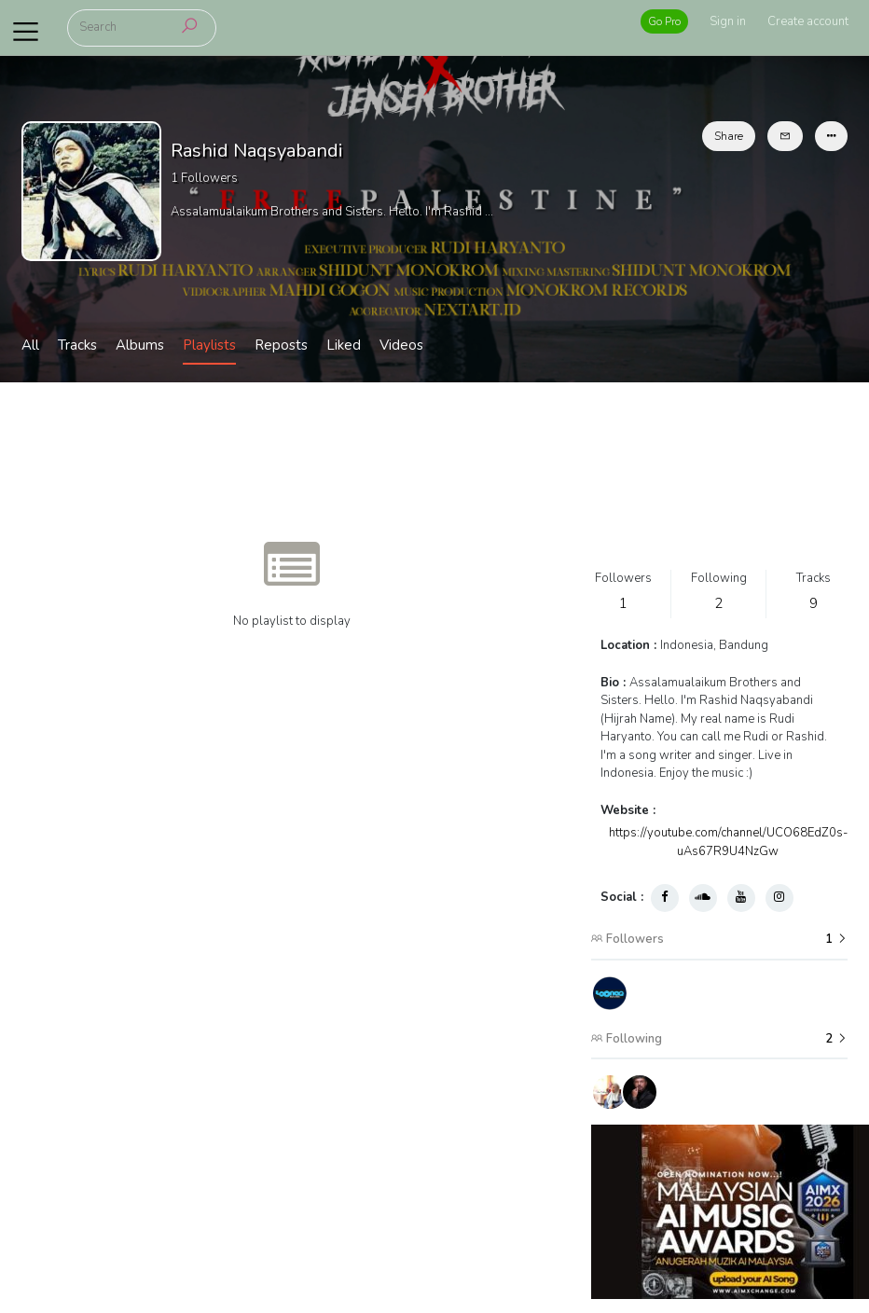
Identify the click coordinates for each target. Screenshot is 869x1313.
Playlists (209, 345)
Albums (140, 345)
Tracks (77, 345)
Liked (343, 345)
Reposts (281, 345)
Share (728, 136)
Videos (401, 345)
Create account (807, 21)
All (30, 345)
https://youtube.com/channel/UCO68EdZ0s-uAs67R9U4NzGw (728, 842)
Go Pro (664, 21)
